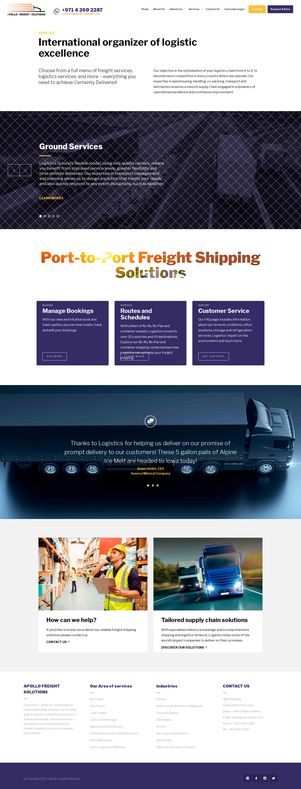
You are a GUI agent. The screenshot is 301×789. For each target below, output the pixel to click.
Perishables (164, 719)
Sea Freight (97, 706)
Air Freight (97, 699)
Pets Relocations (101, 740)
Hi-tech (161, 726)
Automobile (164, 740)
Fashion (161, 699)
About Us (159, 9)
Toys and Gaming (167, 712)
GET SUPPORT (213, 356)
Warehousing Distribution (106, 726)
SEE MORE (55, 356)
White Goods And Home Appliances (179, 706)
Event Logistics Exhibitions (108, 747)
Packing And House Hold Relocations (114, 733)
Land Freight (98, 712)
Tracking (257, 9)
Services (194, 9)
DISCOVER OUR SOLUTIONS (184, 647)
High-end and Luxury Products (176, 747)
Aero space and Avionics (172, 733)
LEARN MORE (135, 356)
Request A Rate (280, 9)
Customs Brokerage (103, 719)
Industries (175, 9)
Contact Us (213, 9)
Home (145, 9)
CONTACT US (58, 642)
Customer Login (234, 9)
